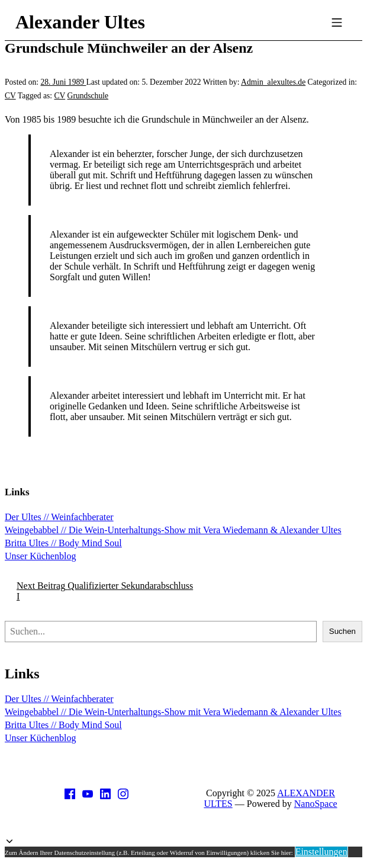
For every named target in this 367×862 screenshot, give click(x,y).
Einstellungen (321, 852)
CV (10, 95)
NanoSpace (315, 804)
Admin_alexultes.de (273, 82)
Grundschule (87, 95)
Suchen (342, 631)
